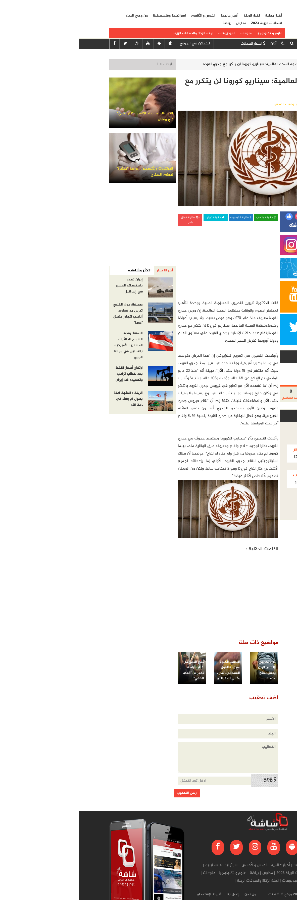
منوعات (167, 33)
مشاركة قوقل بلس (111, 220)
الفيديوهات (148, 33)
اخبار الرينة (173, 16)
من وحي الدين (58, 16)
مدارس (162, 23)
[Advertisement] (161, 260)
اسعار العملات (174, 43)
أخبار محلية (194, 16)
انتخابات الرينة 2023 (187, 23)
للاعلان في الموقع (116, 43)
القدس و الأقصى (124, 16)
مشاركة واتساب (187, 217)
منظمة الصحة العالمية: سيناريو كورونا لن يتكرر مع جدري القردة (173, 64)
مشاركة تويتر (136, 217)
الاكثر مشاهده (61, 270)
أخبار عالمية (151, 16)
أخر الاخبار (86, 270)
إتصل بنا (154, 894)
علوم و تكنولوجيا (190, 33)
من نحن (171, 894)
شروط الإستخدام (130, 894)
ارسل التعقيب (108, 793)
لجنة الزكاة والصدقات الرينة (114, 33)
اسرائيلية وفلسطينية (90, 16)
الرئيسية (256, 64)
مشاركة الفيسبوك (162, 217)
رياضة (148, 23)
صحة (237, 64)
